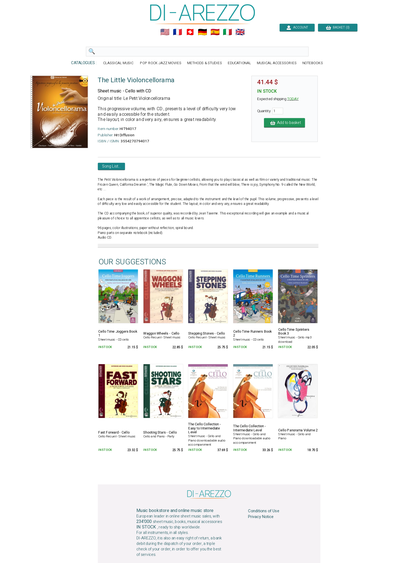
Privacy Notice (261, 517)
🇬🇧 (240, 32)
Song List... (111, 166)
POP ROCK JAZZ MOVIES (160, 63)
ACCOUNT (297, 27)
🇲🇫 (177, 32)
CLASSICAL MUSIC (118, 63)
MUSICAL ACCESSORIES (277, 63)
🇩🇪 (202, 32)
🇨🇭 (190, 32)
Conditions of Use (263, 511)
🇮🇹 (227, 32)
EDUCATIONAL (239, 63)
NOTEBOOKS (312, 63)
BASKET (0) (338, 27)
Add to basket (284, 123)
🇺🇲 (165, 32)
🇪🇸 (215, 32)
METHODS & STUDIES (204, 63)
